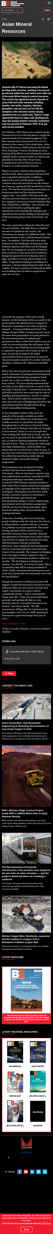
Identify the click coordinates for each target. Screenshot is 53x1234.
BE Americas (15, 1054)
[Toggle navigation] (49, 3)
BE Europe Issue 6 (15, 1113)
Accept (26, 1229)
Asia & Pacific (38, 1054)
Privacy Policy (26, 1153)
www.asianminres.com (13, 623)
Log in (47, 10)
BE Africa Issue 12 (38, 1084)
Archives (38, 1113)
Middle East (15, 1084)
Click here (46, 1223)
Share (9, 673)
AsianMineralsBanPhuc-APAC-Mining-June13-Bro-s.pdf (24, 654)
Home (4, 19)
